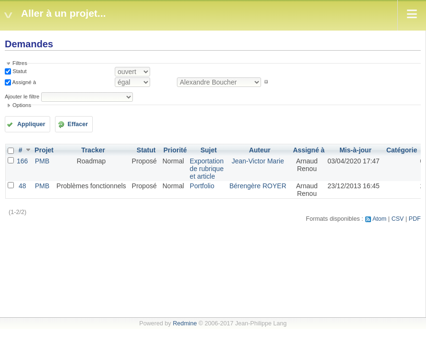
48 (22, 186)
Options (21, 105)
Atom (379, 218)
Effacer (77, 124)
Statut (19, 71)
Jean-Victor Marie (257, 161)
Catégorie (401, 150)
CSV (398, 218)
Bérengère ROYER (257, 186)
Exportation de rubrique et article (207, 168)
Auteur (260, 150)
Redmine (185, 323)
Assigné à (23, 82)
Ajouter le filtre (22, 96)
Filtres (19, 63)
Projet (44, 150)
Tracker (93, 150)
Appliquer (31, 124)
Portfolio (202, 186)
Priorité (175, 150)
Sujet (208, 150)
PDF (415, 218)
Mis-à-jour (355, 150)
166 (22, 161)
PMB (42, 161)
